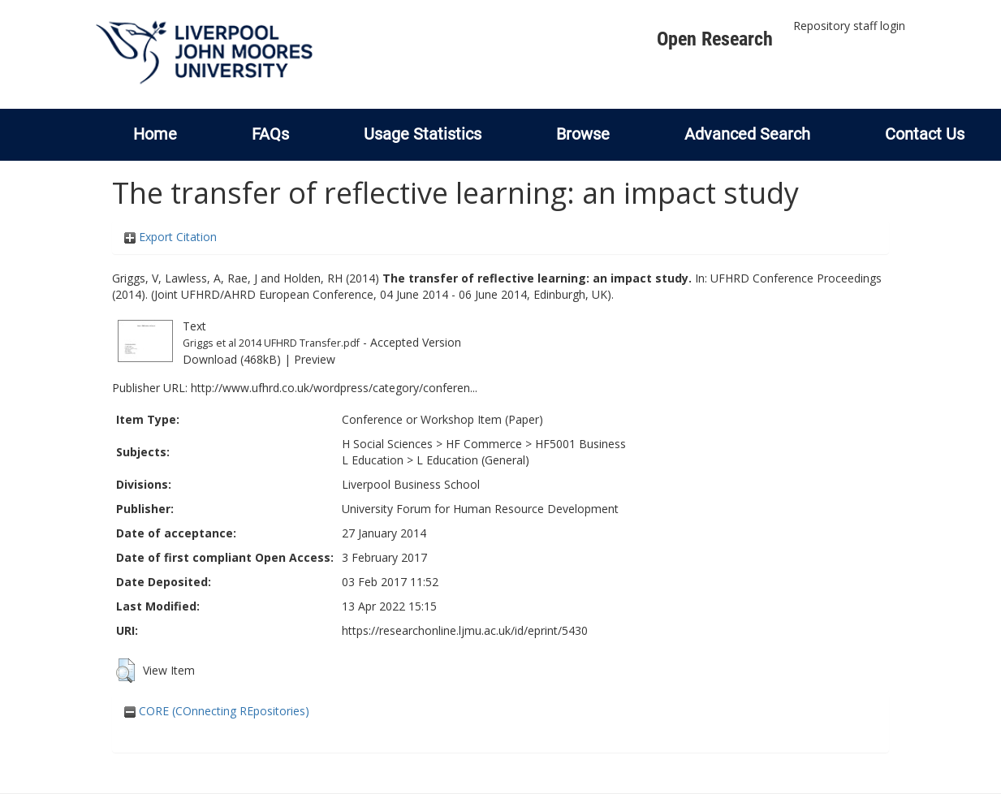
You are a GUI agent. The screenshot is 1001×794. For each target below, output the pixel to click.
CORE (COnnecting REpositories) (216, 710)
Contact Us (924, 134)
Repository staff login (849, 25)
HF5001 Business (580, 443)
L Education (372, 460)
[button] (125, 670)
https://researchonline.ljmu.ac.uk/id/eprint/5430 (465, 630)
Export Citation (170, 236)
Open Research (715, 39)
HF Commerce (484, 443)
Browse (583, 134)
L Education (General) (472, 460)
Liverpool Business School (411, 484)
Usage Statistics (422, 134)
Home (155, 134)
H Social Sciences (387, 443)
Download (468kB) (232, 359)
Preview (314, 359)
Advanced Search (747, 134)
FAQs (270, 134)
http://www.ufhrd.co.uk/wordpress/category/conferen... (334, 387)
